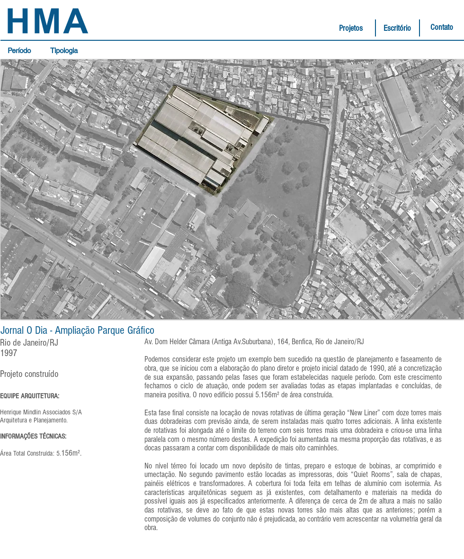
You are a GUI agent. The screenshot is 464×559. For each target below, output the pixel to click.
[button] (21, 50)
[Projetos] (351, 28)
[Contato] (441, 27)
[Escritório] (397, 28)
